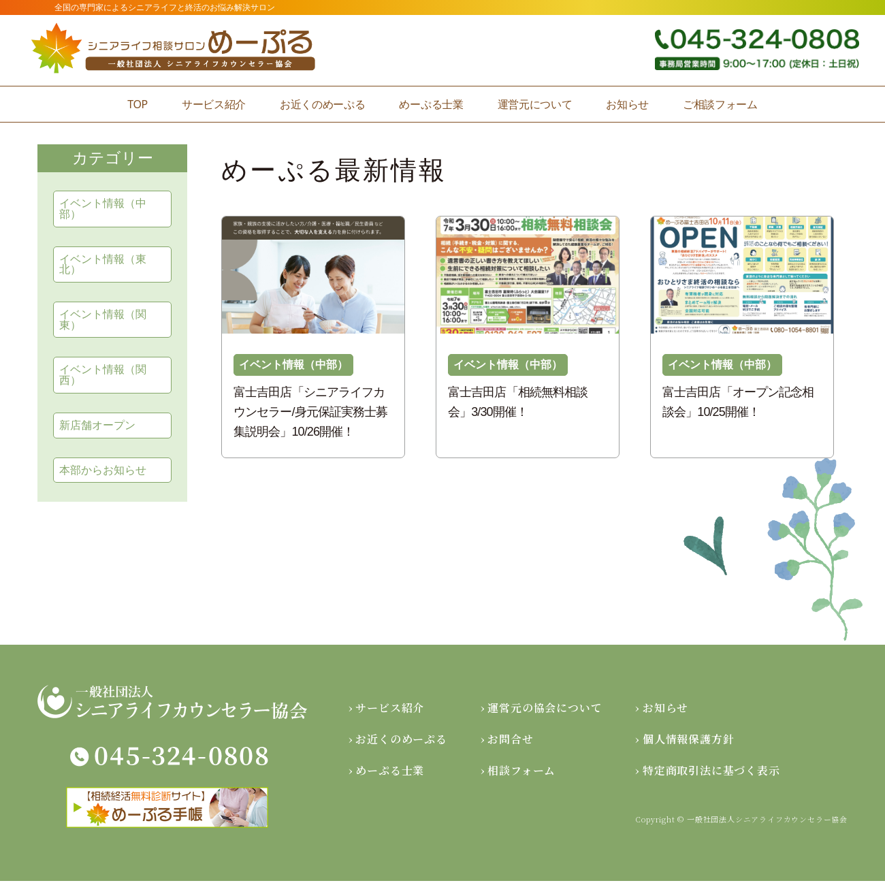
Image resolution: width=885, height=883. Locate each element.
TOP (137, 104)
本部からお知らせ (102, 471)
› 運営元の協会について (541, 710)
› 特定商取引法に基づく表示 (707, 772)
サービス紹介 (214, 104)
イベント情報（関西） (102, 376)
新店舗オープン (97, 426)
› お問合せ (507, 741)
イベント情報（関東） (102, 320)
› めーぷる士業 (386, 772)
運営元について (535, 104)
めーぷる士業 (431, 104)
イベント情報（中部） (102, 208)
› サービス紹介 (386, 710)
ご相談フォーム (720, 104)
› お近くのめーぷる (398, 741)
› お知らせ (661, 710)
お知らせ (627, 104)
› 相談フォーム (518, 772)
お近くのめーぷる (322, 104)
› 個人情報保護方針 (684, 741)
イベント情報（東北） (102, 264)
